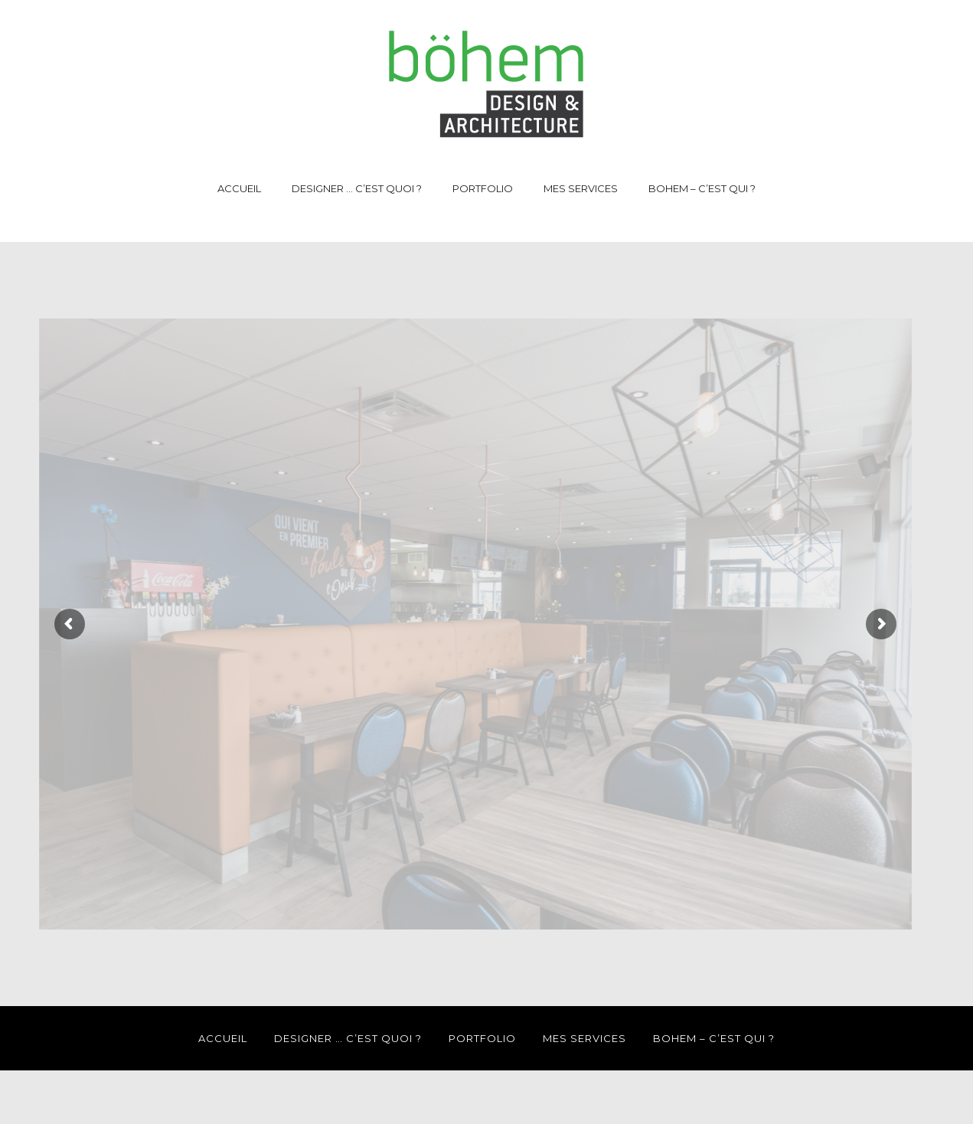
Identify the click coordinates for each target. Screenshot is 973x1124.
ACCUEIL (239, 188)
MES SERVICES (581, 188)
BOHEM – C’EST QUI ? (702, 188)
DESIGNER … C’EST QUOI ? (357, 188)
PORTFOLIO (482, 188)
